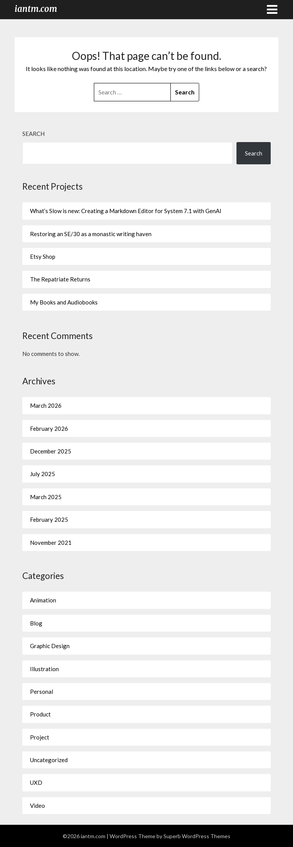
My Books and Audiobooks (64, 302)
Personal (41, 691)
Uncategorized (49, 759)
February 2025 (49, 519)
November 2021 (51, 542)
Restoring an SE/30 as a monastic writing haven (90, 233)
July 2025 (42, 473)
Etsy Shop (42, 256)
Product (40, 714)
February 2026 (49, 428)
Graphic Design (50, 645)
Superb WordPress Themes (196, 836)
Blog (36, 623)
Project (39, 737)
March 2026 (46, 405)
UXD (36, 782)
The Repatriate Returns (60, 279)
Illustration (44, 668)
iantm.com (36, 8)
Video (37, 805)
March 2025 (46, 496)
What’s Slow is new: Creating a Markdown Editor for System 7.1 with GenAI (125, 210)
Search (33, 133)
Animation (43, 600)
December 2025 (50, 451)
